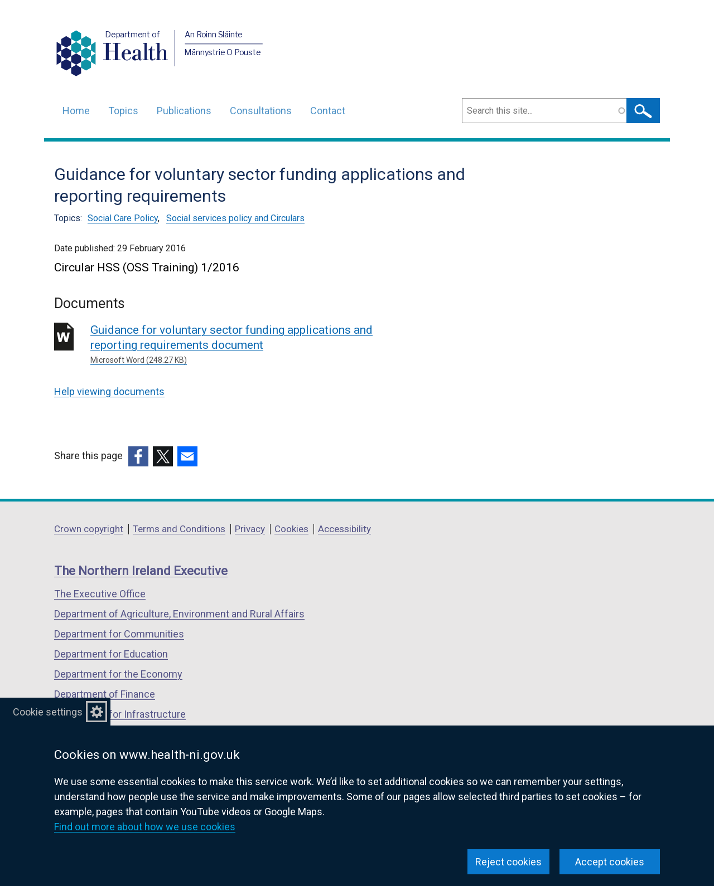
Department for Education (111, 654)
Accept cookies (609, 862)
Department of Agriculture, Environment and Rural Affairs (179, 614)
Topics (123, 110)
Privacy (250, 528)
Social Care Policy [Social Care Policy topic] (123, 218)
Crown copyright (88, 528)
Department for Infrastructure (120, 714)
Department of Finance (104, 694)
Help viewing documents (109, 391)
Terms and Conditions (179, 528)
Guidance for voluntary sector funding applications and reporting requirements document (250, 344)
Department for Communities (119, 634)
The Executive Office (100, 594)
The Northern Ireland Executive (141, 571)
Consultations (261, 110)
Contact (327, 110)
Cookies (291, 528)
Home (76, 110)
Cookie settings (48, 712)
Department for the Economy (118, 674)
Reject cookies (508, 862)
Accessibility (344, 528)
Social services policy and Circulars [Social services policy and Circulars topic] (235, 218)
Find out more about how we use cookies (144, 827)
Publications (184, 110)
